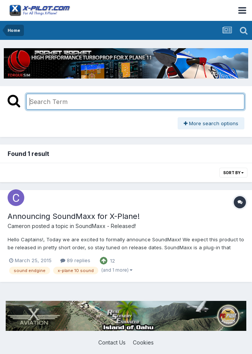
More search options (211, 123)
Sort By (233, 172)
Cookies (143, 342)
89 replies (75, 260)
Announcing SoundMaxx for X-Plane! (74, 216)
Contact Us (112, 342)
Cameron (19, 226)
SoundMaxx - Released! (106, 226)
